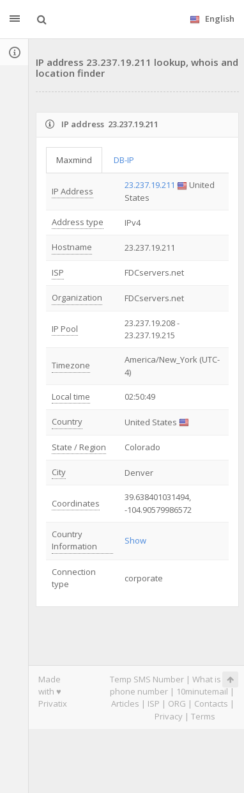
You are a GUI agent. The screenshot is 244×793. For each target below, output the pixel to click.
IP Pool (65, 328)
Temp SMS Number (147, 679)
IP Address (72, 191)
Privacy (169, 716)
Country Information (74, 540)
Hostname (72, 247)
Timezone (71, 365)
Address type (77, 222)
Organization (77, 297)
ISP (58, 272)
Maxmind (74, 160)
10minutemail (202, 691)
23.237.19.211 (150, 185)
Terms (203, 716)
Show (135, 540)
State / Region (79, 447)
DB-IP (124, 160)
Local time (71, 396)
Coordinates (76, 503)
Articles (125, 703)
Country (67, 421)
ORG (177, 703)
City (59, 472)
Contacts (211, 703)
